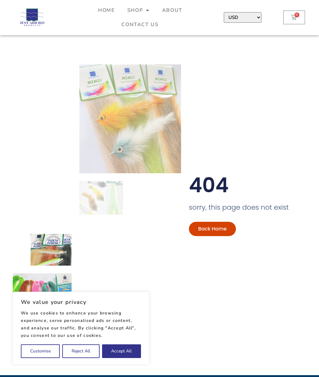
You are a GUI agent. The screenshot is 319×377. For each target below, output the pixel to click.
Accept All (121, 351)
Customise (40, 351)
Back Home (212, 228)
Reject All (81, 351)
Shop (138, 10)
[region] (80, 328)
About (172, 10)
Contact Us (139, 24)
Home (106, 10)
